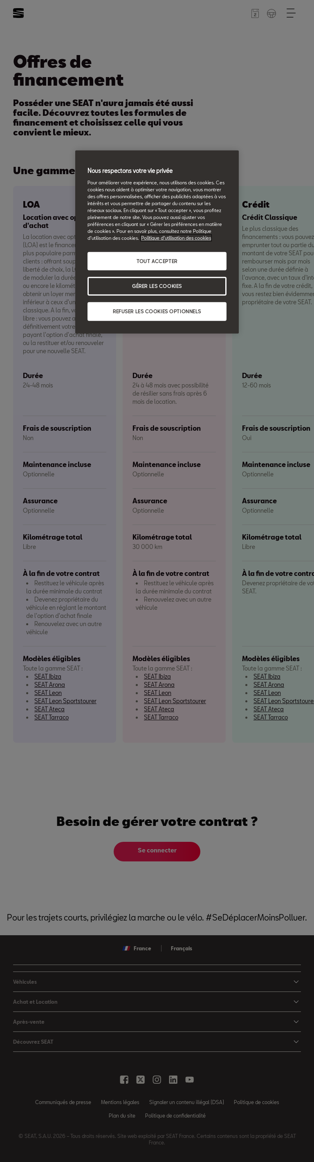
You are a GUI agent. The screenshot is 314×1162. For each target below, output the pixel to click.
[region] (157, 242)
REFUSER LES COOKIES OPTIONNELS (157, 311)
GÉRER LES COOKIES (157, 286)
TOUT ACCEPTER (157, 260)
